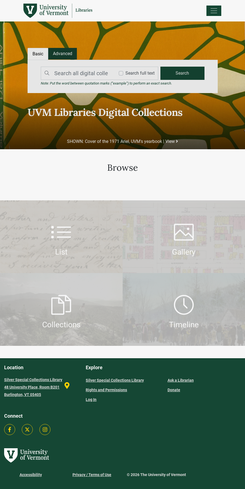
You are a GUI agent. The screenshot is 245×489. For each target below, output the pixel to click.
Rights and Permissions (106, 390)
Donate (174, 390)
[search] (182, 73)
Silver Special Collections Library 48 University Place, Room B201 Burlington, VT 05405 (33, 387)
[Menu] (214, 11)
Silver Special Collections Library (115, 380)
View (171, 141)
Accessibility (31, 474)
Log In (91, 399)
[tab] (62, 53)
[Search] (76, 73)
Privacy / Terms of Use (91, 474)
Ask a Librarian (181, 380)
